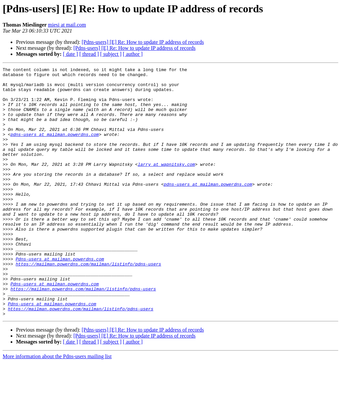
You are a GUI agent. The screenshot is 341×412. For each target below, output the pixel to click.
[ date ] (70, 54)
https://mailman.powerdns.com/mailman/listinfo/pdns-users (88, 304)
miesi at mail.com (67, 25)
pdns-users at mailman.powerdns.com (54, 148)
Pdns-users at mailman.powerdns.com (60, 298)
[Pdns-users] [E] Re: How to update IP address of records (143, 42)
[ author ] (133, 54)
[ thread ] (89, 54)
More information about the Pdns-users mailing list (57, 406)
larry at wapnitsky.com (166, 184)
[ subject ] (111, 54)
